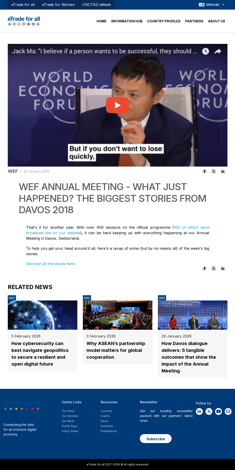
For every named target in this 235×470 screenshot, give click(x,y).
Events (105, 416)
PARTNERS (194, 21)
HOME (102, 21)
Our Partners (70, 416)
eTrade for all (23, 4)
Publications (109, 431)
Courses (106, 411)
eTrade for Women (58, 4)
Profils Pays (69, 426)
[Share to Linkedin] (223, 171)
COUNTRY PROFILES (164, 21)
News (104, 421)
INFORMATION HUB (127, 21)
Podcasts (107, 426)
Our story (68, 411)
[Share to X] (213, 171)
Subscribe (155, 439)
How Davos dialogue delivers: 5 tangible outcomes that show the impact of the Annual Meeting (189, 357)
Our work (68, 421)
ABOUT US (216, 21)
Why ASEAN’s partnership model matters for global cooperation (115, 350)
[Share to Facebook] (204, 171)
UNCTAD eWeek (96, 4)
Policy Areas (70, 431)
